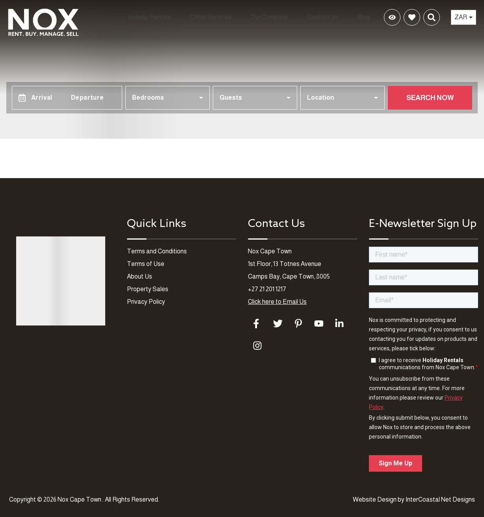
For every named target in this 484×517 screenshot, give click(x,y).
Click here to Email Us (277, 301)
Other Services (199, 17)
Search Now (430, 98)
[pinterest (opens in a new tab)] (298, 323)
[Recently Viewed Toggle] (392, 17)
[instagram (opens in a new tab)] (257, 345)
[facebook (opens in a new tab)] (257, 323)
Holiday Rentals (130, 17)
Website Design (375, 499)
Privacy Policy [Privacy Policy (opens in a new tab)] (146, 301)
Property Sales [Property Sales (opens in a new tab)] (147, 289)
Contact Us (324, 17)
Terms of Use (145, 263)
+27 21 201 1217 (267, 289)
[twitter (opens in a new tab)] (277, 323)
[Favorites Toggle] (412, 17)
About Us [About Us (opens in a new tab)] (139, 276)
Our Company (265, 17)
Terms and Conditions (157, 251)
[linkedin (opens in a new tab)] (339, 323)
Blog (365, 17)
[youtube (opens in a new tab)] (318, 323)
